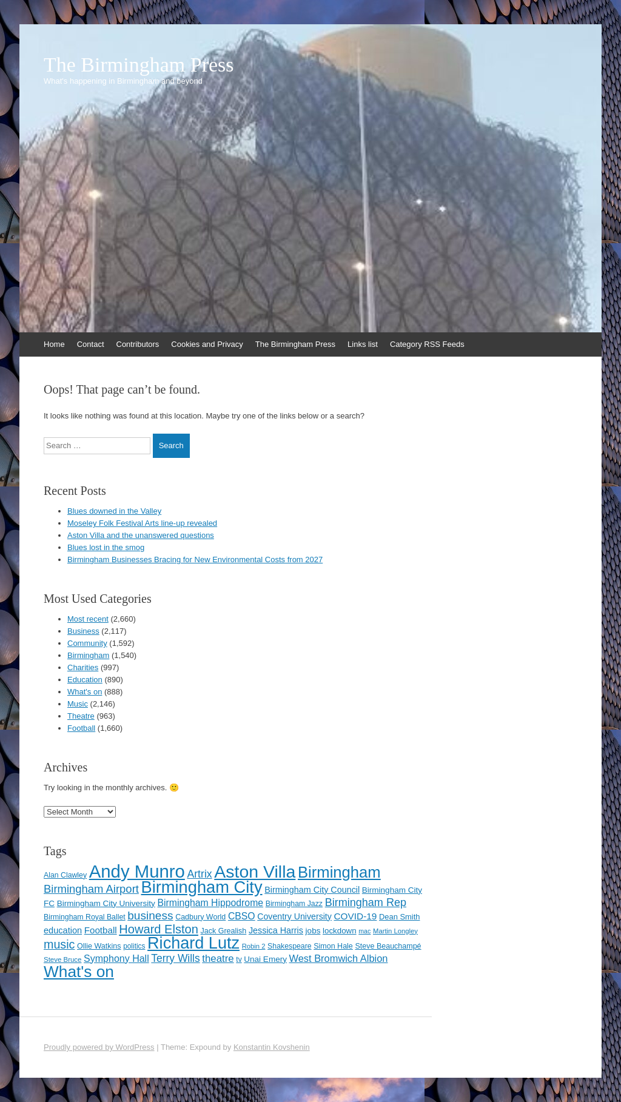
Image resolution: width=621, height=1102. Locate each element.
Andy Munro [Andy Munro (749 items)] (137, 871)
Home (54, 344)
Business (83, 631)
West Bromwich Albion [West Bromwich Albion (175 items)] (338, 958)
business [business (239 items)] (150, 915)
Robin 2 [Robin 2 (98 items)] (254, 946)
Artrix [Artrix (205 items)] (199, 874)
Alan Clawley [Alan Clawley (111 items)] (65, 875)
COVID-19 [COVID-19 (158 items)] (355, 916)
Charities (82, 667)
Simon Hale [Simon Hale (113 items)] (333, 946)
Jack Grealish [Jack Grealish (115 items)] (224, 931)
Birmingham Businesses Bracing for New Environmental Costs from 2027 (195, 559)
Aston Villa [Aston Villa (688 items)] (254, 871)
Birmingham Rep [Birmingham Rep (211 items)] (365, 902)
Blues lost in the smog (105, 547)
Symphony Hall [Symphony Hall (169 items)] (116, 958)
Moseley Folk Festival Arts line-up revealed (142, 523)
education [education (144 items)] (63, 930)
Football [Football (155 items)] (100, 930)
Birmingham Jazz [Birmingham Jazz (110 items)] (294, 903)
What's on (84, 691)
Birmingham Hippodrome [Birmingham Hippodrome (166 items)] (211, 903)
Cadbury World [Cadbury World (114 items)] (200, 917)
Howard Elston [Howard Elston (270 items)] (158, 929)
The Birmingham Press (139, 65)
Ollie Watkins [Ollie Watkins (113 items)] (99, 946)
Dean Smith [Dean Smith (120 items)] (399, 916)
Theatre (81, 716)
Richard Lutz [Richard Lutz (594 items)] (193, 942)
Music (77, 703)
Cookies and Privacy (207, 344)
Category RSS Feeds (427, 344)
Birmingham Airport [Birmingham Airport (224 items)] (91, 888)
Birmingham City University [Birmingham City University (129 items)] (106, 903)
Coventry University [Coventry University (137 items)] (294, 916)
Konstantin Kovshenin (271, 1047)
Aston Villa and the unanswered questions (140, 535)
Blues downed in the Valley (114, 511)
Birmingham (88, 655)
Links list (362, 344)
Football (81, 728)
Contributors (137, 344)
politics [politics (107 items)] (134, 946)
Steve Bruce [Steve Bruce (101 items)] (62, 959)
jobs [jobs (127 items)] (313, 930)
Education (84, 679)
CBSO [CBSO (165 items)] (241, 916)
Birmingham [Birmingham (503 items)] (339, 872)
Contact (90, 344)
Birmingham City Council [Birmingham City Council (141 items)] (312, 890)
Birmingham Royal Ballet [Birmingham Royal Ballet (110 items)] (85, 917)
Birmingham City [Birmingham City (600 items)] (202, 887)
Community (87, 643)
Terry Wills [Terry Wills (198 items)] (175, 958)
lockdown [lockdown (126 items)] (340, 930)
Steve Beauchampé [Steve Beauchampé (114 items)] (388, 946)
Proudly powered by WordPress (99, 1047)
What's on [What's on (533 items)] (79, 972)
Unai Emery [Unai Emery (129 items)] (265, 959)
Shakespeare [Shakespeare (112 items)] (289, 946)
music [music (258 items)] (59, 944)
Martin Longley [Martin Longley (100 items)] (395, 931)
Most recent (88, 618)
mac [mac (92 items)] (364, 931)
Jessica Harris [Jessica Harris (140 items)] (276, 930)
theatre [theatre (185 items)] (217, 958)
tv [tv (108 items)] (238, 959)
